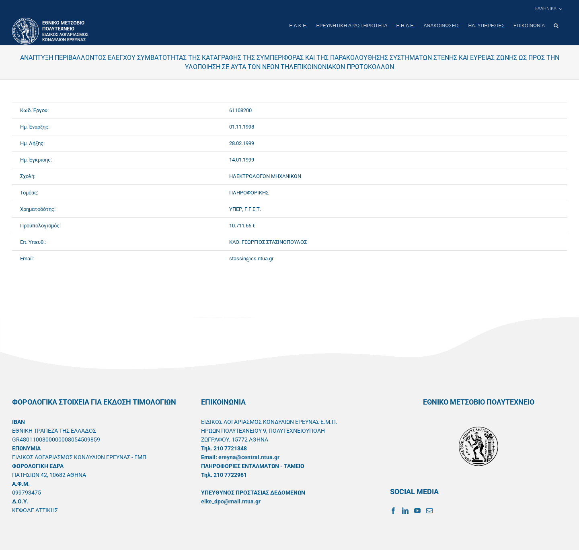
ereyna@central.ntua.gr (248, 457)
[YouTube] (417, 510)
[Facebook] (393, 510)
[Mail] (429, 510)
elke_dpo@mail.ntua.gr (231, 501)
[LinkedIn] (405, 510)
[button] (556, 26)
